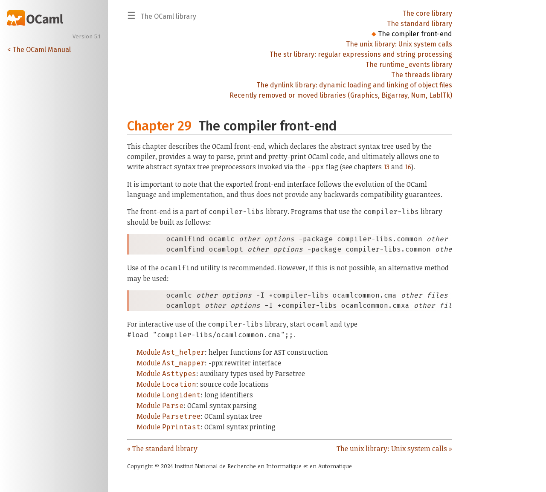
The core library (427, 13)
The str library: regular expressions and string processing (361, 54)
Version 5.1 (87, 36)
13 (386, 166)
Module (170, 352)
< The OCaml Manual (39, 50)
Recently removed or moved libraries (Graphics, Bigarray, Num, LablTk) (340, 95)
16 (408, 166)
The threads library (421, 75)
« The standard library (162, 448)
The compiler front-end (415, 34)
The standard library (419, 24)
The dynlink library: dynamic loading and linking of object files (354, 85)
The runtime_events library (409, 65)
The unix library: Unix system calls (399, 44)
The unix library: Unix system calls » (394, 448)
